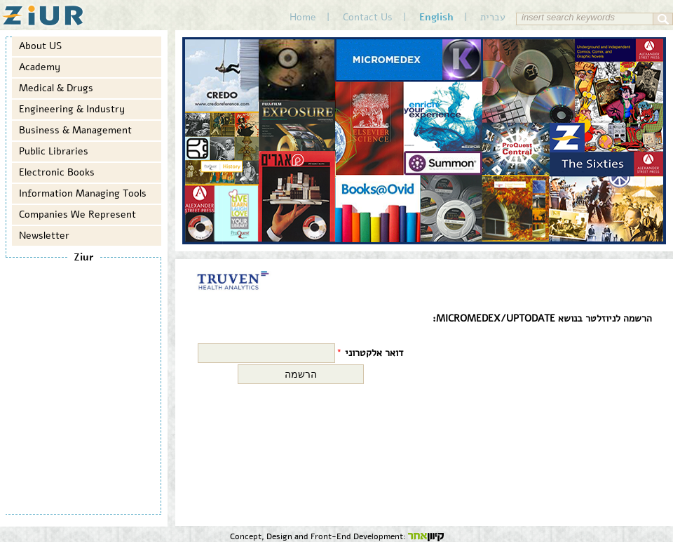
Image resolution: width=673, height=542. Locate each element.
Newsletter (44, 235)
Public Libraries (53, 151)
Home (303, 17)
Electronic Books (57, 172)
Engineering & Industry (72, 109)
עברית (492, 17)
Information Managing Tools (83, 193)
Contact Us (368, 17)
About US (40, 46)
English (436, 17)
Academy (39, 67)
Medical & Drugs (56, 88)
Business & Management (75, 130)
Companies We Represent (77, 214)
